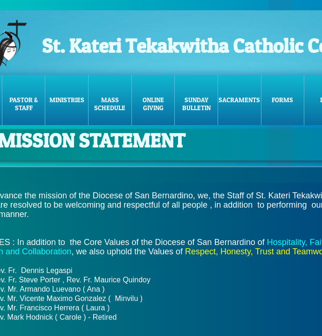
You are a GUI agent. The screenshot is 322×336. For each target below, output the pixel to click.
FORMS (282, 100)
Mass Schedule (109, 104)
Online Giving (153, 104)
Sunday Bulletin (196, 104)
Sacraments (239, 100)
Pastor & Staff (23, 104)
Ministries (66, 100)
